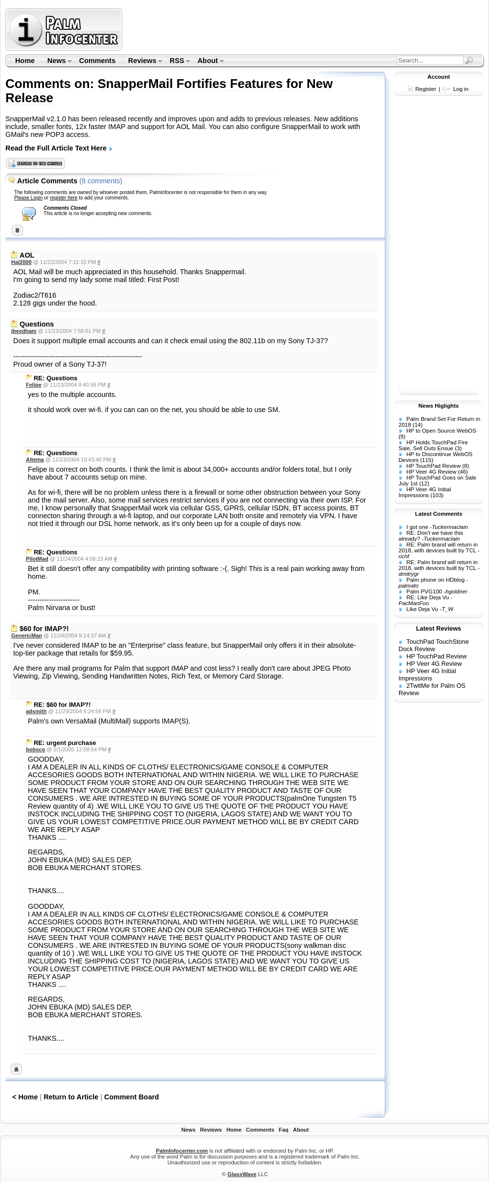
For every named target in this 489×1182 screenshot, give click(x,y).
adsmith (36, 711)
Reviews (142, 61)
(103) (437, 495)
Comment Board (131, 1097)
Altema (35, 459)
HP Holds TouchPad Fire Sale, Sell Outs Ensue (433, 445)
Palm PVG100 (424, 591)
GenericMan (26, 635)
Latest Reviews (438, 628)
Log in (460, 89)
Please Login (28, 197)
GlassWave (241, 1174)
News (56, 61)
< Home (25, 1097)
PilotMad (37, 559)
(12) (424, 483)
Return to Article (71, 1097)
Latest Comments (439, 514)
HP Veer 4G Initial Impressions (425, 492)
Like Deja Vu (422, 609)
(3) (458, 448)
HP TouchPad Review (433, 466)
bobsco (35, 749)
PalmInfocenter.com (182, 1151)
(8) (465, 466)
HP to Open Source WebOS (441, 431)
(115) (426, 460)
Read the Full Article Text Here (59, 148)
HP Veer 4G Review (431, 472)
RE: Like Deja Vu (427, 597)
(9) (402, 436)
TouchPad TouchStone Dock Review (434, 645)
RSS (176, 61)
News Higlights (439, 406)
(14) (417, 425)
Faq (284, 1130)
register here (64, 197)
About (207, 61)
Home (25, 61)
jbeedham (23, 331)
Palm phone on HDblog (435, 580)
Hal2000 (21, 262)
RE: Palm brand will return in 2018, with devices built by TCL (438, 547)
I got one (417, 527)
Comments (97, 61)
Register (425, 89)
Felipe (34, 385)
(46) (462, 472)
